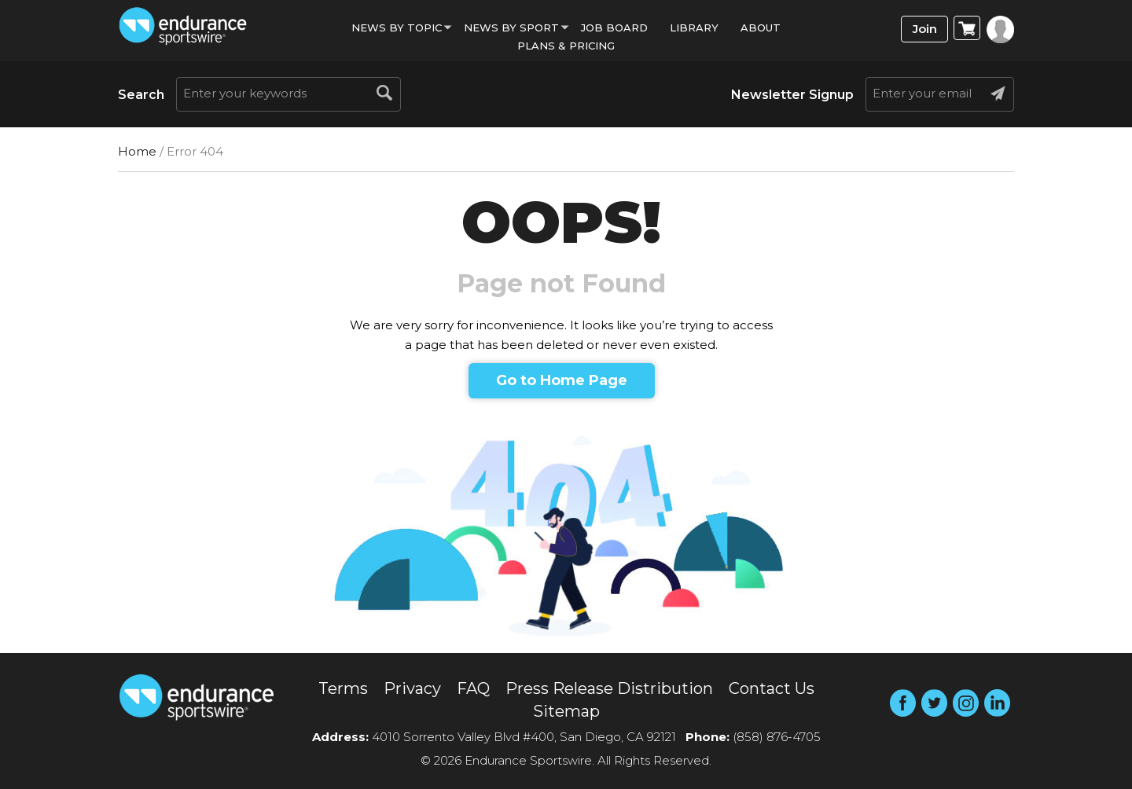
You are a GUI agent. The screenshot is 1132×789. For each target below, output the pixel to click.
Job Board (614, 27)
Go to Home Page (561, 380)
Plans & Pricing (566, 45)
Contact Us (771, 688)
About (761, 27)
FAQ (473, 688)
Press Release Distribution (609, 688)
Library (694, 27)
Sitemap (566, 711)
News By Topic (396, 27)
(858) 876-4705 (777, 736)
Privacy (412, 688)
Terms (343, 688)
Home (137, 151)
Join (925, 28)
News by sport (511, 27)
